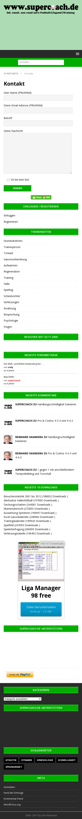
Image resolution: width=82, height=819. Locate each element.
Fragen (8, 326)
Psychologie (11, 320)
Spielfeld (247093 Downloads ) (22, 525)
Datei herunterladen (41, 609)
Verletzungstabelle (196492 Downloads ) (28, 533)
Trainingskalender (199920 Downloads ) (27, 521)
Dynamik (26, 760)
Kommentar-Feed (13, 798)
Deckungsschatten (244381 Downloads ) (28, 504)
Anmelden (9, 787)
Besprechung (11, 314)
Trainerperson (12, 247)
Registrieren (11, 221)
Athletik (11, 760)
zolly (10, 367)
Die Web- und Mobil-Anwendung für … (23, 363)
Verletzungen (11, 302)
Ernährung (10, 308)
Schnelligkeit (67, 760)
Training (8, 277)
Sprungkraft (14, 766)
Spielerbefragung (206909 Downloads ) (27, 529)
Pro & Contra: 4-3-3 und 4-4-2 (55, 420)
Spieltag (8, 290)
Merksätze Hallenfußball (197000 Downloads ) (31, 500)
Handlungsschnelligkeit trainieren (56, 404)
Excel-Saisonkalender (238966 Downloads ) (29, 517)
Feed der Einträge (13, 792)
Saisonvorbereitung (15, 259)
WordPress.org (12, 804)
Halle (7, 283)
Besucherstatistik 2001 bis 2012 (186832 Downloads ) (36, 496)
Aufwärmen (11, 265)
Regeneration (12, 271)
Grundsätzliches (13, 241)
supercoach (14, 380)
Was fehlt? (9, 376)
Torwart (8, 253)
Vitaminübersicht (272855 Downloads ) (27, 508)
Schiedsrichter (12, 296)
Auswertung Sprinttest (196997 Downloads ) (30, 513)
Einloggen (9, 215)
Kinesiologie (45, 760)
